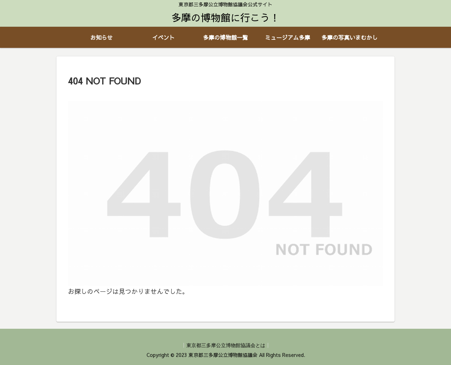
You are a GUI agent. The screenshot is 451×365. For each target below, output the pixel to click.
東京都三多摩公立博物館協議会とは (225, 345)
